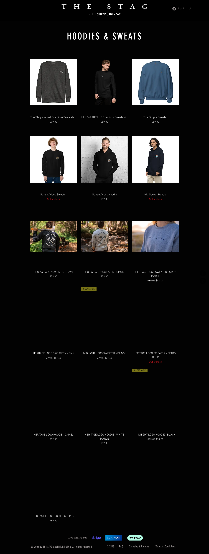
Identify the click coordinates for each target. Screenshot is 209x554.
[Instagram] (203, 281)
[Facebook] (203, 273)
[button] (192, 8)
